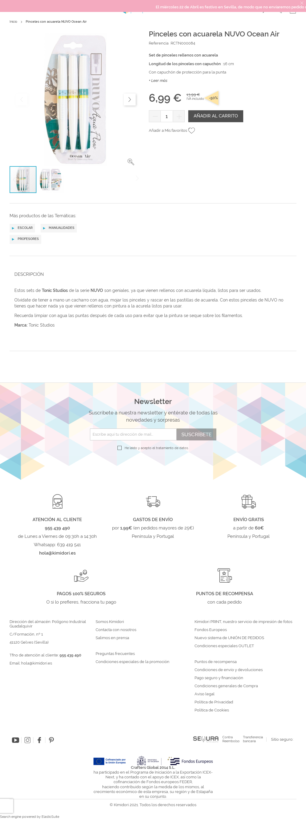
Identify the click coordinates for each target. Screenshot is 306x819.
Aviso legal (205, 694)
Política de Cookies (212, 710)
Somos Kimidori (110, 622)
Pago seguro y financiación (219, 678)
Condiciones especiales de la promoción (133, 662)
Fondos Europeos (211, 630)
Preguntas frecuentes (115, 654)
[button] (130, 162)
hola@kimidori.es (36, 663)
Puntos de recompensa (216, 662)
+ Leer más (158, 80)
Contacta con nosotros (116, 630)
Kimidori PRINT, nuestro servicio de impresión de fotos (243, 622)
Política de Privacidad (214, 702)
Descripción (29, 274)
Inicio (13, 22)
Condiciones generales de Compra (226, 686)
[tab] (151, 274)
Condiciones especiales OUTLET (224, 646)
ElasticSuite (50, 817)
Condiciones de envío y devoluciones (229, 670)
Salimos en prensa (112, 638)
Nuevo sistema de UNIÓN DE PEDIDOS (229, 638)
